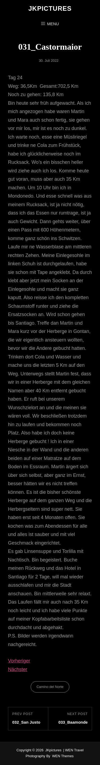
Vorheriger (19, 661)
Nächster (17, 669)
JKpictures (49, 8)
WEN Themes (63, 756)
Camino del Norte (50, 687)
